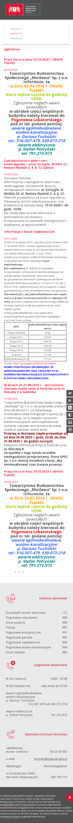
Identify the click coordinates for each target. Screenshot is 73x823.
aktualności (16, 28)
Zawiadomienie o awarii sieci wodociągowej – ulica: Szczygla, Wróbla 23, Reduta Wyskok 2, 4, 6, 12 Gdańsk (35, 163)
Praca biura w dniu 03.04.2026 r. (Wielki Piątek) (33, 61)
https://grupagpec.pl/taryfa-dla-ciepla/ (34, 363)
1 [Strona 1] (15, 572)
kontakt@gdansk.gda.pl (50, 759)
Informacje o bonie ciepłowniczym (29, 231)
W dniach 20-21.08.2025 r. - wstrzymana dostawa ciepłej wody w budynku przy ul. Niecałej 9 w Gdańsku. (34, 388)
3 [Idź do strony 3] (23, 572)
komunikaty (16, 38)
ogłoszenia (16, 33)
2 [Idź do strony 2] (19, 572)
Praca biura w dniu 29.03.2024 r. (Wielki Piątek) (33, 473)
